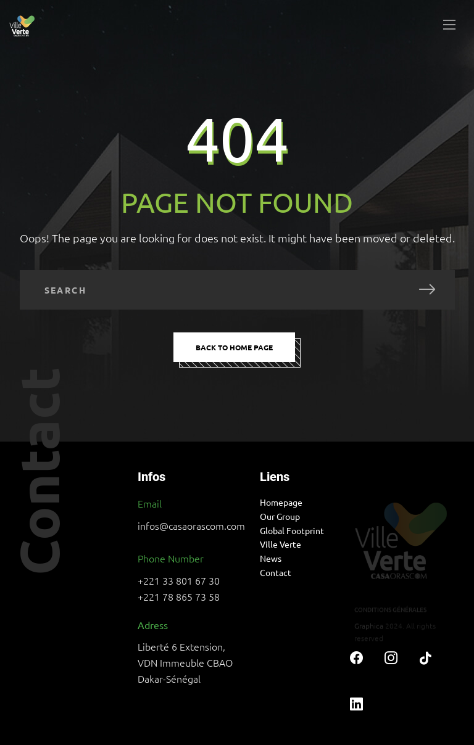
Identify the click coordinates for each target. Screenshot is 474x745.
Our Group (280, 516)
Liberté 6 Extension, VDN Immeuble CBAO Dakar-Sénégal (185, 662)
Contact (275, 572)
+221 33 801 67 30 (179, 580)
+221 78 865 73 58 (179, 596)
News (270, 558)
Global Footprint (292, 530)
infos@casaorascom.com (191, 525)
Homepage (281, 502)
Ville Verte (280, 543)
